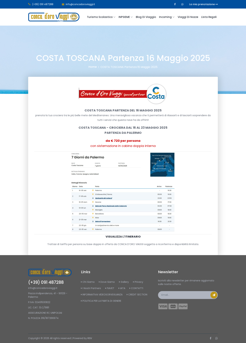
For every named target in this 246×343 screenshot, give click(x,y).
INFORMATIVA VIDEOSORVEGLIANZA (101, 294)
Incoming (165, 17)
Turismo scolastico (100, 17)
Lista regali (209, 17)
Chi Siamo (88, 282)
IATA (122, 288)
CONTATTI (136, 288)
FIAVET (109, 288)
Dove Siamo (107, 282)
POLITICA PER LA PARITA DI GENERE (101, 301)
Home (92, 67)
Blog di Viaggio (146, 17)
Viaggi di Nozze (188, 17)
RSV (89, 338)
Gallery (124, 282)
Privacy (138, 282)
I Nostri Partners (91, 288)
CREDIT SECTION (137, 294)
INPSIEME (124, 17)
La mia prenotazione (203, 4)
